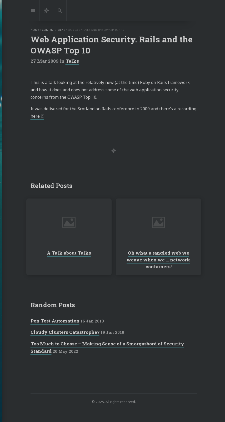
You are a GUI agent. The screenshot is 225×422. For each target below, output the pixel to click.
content (48, 30)
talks (61, 30)
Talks (72, 61)
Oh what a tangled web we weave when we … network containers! (158, 260)
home (35, 30)
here (35, 116)
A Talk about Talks (69, 253)
